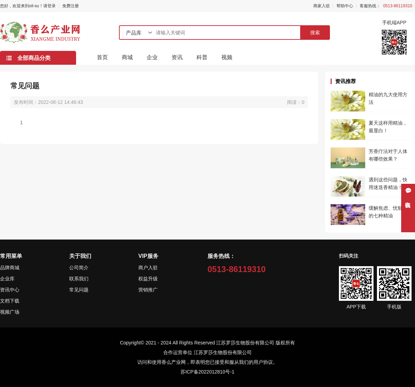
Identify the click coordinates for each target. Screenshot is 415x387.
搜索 (315, 32)
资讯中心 (9, 289)
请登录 (49, 5)
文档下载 (9, 301)
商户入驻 (148, 267)
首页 (102, 57)
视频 (226, 57)
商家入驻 (321, 5)
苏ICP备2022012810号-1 (207, 372)
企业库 (7, 278)
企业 (152, 57)
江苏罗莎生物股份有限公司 (223, 352)
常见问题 (79, 289)
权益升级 (148, 278)
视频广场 (9, 312)
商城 (127, 57)
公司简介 (79, 267)
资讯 (177, 57)
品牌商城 (9, 267)
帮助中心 (344, 5)
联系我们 (79, 278)
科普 (202, 57)
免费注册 (70, 5)
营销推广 (148, 289)
